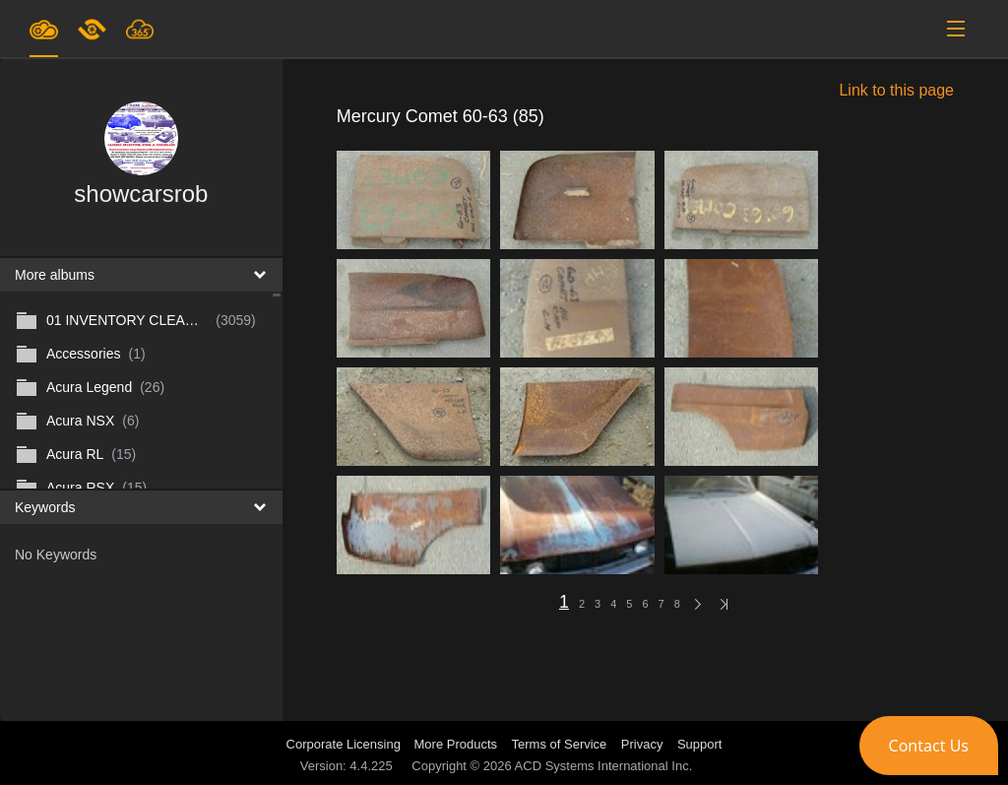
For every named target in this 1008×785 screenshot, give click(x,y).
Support (700, 744)
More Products (456, 744)
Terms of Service (559, 744)
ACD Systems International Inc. (604, 765)
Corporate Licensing (345, 744)
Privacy (642, 744)
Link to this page (896, 90)
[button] (928, 745)
